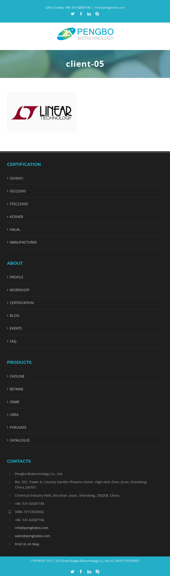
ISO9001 (17, 178)
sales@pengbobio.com (32, 536)
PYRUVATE (18, 427)
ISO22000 (18, 191)
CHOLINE (17, 376)
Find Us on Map (27, 544)
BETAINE (16, 389)
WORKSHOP (19, 290)
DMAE (14, 401)
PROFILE (16, 277)
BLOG (14, 315)
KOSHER (16, 216)
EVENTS (16, 328)
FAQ (13, 341)
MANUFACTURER (23, 242)
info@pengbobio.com (110, 7)
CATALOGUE (20, 440)
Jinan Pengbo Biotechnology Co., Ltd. (86, 561)
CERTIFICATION (22, 302)
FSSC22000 (19, 203)
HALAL (15, 229)
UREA (14, 414)
